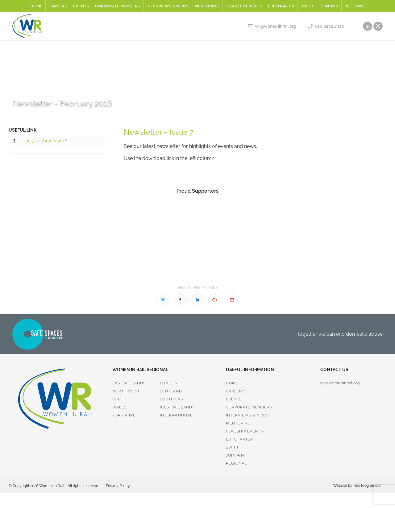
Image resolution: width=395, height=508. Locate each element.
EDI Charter (281, 6)
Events (81, 6)
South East (172, 399)
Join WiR (329, 6)
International (176, 415)
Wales (119, 407)
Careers (57, 6)
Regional (354, 6)
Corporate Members (117, 6)
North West (126, 391)
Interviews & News (167, 6)
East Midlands (129, 383)
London (169, 383)
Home (36, 6)
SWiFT (307, 6)
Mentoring (207, 6)
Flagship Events (243, 6)
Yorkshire (123, 415)
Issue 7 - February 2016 (39, 141)
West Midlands (177, 407)
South (119, 399)
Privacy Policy (118, 486)
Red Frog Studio (366, 485)
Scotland (171, 391)
